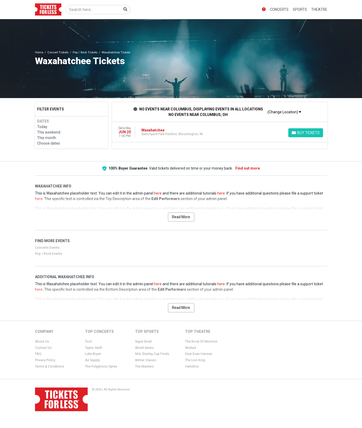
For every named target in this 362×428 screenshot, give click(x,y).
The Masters (144, 366)
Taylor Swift (93, 348)
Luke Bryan (93, 354)
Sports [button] (300, 9)
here (158, 193)
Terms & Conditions (49, 366)
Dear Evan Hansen (198, 354)
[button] (264, 9)
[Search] (93, 9)
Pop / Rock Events (48, 254)
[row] (219, 132)
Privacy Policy (45, 360)
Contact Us (43, 348)
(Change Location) (284, 112)
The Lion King (195, 360)
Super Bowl (143, 341)
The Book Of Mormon (201, 341)
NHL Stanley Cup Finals (152, 354)
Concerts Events (47, 247)
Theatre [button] (319, 9)
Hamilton (192, 366)
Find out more (247, 168)
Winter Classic (145, 360)
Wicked (190, 348)
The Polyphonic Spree (101, 366)
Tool (88, 341)
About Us (42, 341)
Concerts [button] (279, 9)
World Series (144, 348)
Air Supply (92, 360)
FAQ (38, 354)
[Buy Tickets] (305, 132)
